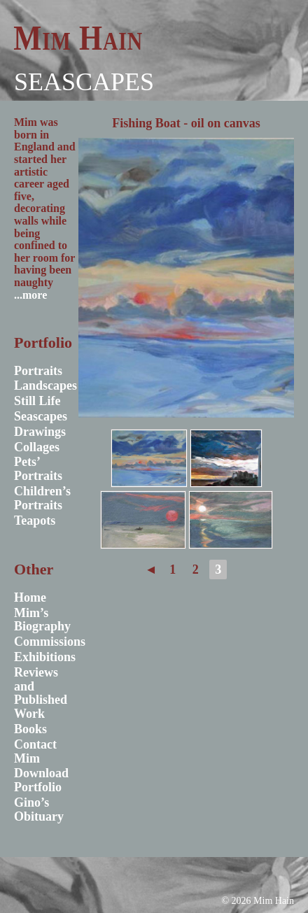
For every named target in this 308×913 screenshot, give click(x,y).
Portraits (38, 371)
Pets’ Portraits (38, 469)
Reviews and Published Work (40, 693)
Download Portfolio (41, 780)
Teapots (34, 521)
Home (30, 597)
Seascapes (84, 82)
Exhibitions (45, 657)
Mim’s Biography (42, 620)
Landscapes (45, 385)
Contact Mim (35, 751)
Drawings (40, 432)
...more (30, 295)
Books (30, 729)
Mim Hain (78, 37)
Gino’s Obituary (39, 809)
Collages (36, 447)
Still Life (37, 401)
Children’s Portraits (42, 498)
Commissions (49, 642)
